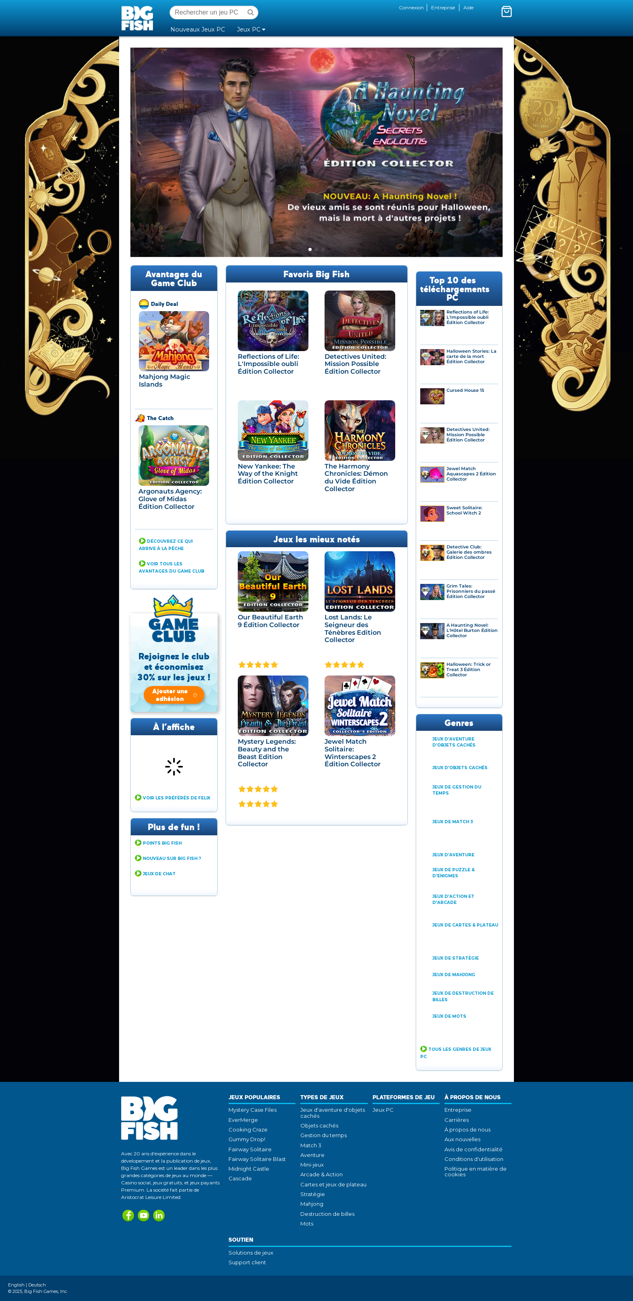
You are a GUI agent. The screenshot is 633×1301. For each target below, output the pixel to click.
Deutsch (37, 1285)
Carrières (456, 1120)
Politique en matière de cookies (475, 1171)
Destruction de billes (327, 1214)
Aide (468, 7)
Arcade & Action (321, 1174)
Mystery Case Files (252, 1109)
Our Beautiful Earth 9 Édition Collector (270, 621)
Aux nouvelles (462, 1139)
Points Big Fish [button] (162, 843)
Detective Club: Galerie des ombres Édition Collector (469, 552)
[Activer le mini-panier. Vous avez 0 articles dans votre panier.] (506, 11)
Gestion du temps (323, 1135)
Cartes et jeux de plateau (333, 1184)
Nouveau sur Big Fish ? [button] (172, 858)
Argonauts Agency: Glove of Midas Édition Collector (170, 498)
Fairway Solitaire (250, 1149)
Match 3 (310, 1145)
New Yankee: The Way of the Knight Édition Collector (268, 473)
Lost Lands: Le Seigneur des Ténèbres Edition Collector (353, 628)
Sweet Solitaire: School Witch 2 (464, 510)
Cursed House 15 (465, 390)
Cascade (240, 1178)
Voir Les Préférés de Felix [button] (176, 798)
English (16, 1285)
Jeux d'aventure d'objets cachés (332, 1112)
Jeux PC (383, 1109)
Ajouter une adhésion (175, 695)
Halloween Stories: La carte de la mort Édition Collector (471, 356)
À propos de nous (467, 1129)
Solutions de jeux (250, 1252)
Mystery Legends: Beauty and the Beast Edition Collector (267, 753)
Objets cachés (319, 1125)
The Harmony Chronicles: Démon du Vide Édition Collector (356, 477)
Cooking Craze (248, 1129)
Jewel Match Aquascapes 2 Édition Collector (471, 474)
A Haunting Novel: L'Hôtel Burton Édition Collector (472, 630)
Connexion (411, 7)
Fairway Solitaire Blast (257, 1159)
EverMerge (243, 1120)
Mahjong (311, 1204)
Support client (247, 1262)
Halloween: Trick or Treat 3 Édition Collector (468, 670)
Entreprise (443, 7)
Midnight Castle (248, 1168)
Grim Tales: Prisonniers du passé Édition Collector (470, 591)
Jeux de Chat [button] (159, 873)
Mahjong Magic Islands (164, 380)
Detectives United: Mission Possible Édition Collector (355, 364)
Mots (306, 1223)
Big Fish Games (139, 18)
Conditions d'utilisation (473, 1159)
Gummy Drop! (246, 1139)
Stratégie (312, 1194)
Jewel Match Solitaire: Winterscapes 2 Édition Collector (353, 753)
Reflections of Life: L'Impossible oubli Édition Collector (268, 364)
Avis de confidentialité (473, 1149)
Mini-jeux (312, 1164)
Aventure (312, 1155)
